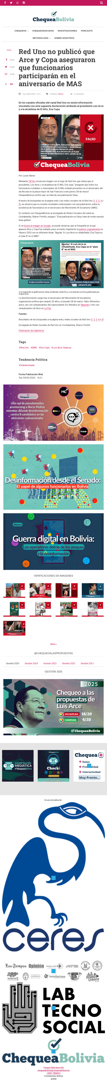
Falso (61, 94)
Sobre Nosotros (64, 38)
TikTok (31, 181)
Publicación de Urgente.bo (31, 330)
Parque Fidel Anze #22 (54, 1068)
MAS (34, 347)
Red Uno (24, 347)
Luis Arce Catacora (62, 347)
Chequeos (20, 31)
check (9, 50)
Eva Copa (44, 347)
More (52, 644)
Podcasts (87, 31)
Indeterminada (27, 365)
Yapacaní (85, 304)
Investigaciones (67, 31)
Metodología (40, 38)
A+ (11, 84)
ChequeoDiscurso (43, 31)
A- (6, 84)
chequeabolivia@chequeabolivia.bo (53, 1070)
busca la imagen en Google (37, 225)
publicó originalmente (89, 229)
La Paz (47, 308)
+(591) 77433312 (53, 1073)
